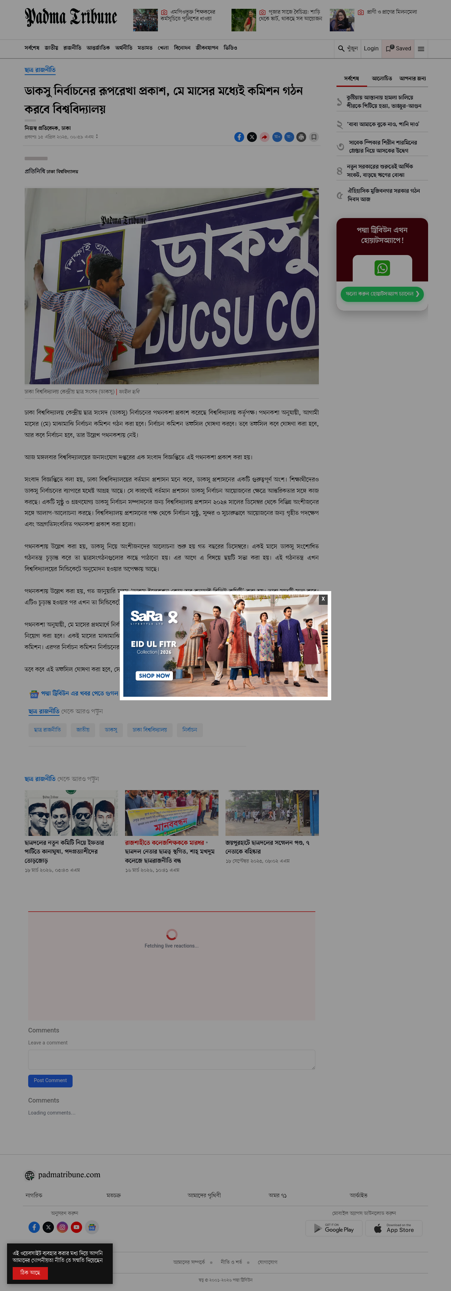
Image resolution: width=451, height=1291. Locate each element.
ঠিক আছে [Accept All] (30, 1273)
